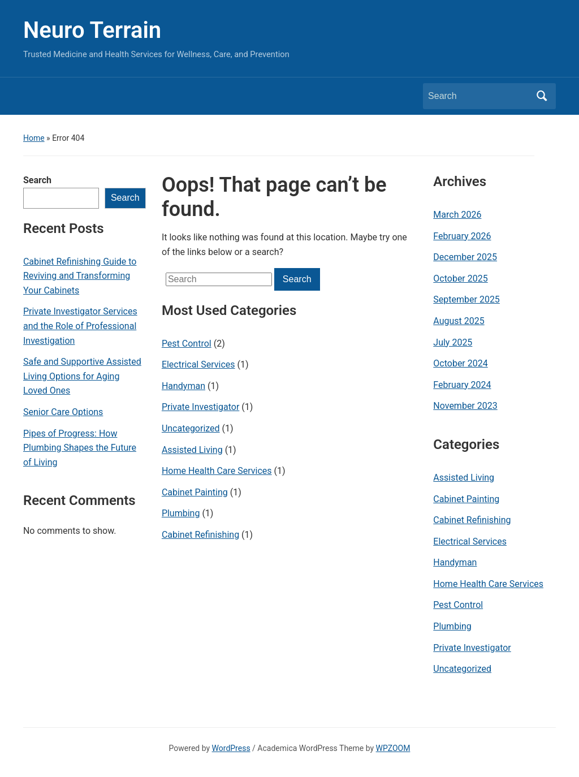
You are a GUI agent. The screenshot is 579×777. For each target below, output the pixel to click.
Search (37, 180)
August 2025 (458, 321)
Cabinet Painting (195, 492)
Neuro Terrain (92, 30)
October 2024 (460, 363)
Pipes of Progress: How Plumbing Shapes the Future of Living (79, 448)
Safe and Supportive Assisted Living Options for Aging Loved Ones (82, 376)
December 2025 (465, 257)
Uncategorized (191, 428)
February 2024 (462, 384)
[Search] (479, 96)
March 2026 (457, 214)
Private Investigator (200, 407)
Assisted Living (192, 449)
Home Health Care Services (217, 470)
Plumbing (181, 513)
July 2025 (452, 342)
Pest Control (186, 343)
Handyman (183, 386)
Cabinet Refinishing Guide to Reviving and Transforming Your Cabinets (80, 276)
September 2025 (466, 299)
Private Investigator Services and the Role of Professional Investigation (80, 326)
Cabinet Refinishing (200, 534)
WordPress (231, 748)
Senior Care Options (63, 412)
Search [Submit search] (541, 96)
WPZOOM (393, 748)
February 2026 (462, 236)
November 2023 (465, 405)
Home (34, 138)
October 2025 (460, 278)
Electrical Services (198, 364)
